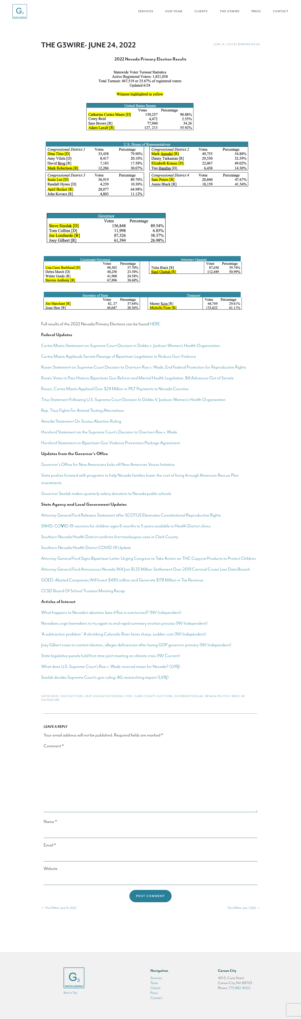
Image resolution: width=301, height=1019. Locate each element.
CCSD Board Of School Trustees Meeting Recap (83, 590)
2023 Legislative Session (104, 696)
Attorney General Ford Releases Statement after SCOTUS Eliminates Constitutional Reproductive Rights (131, 515)
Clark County (145, 696)
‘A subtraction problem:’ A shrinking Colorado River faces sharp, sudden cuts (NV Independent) (123, 634)
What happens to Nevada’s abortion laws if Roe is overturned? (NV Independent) (111, 612)
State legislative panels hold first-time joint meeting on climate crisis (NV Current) (110, 655)
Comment (54, 746)
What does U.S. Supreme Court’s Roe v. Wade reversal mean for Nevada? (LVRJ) (110, 666)
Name (50, 821)
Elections (165, 696)
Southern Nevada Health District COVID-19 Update (86, 547)
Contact (281, 11)
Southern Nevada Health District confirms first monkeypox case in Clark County (109, 536)
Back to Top (70, 992)
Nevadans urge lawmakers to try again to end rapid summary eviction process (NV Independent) (124, 623)
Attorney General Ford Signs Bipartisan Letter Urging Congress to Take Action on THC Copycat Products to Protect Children (148, 558)
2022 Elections (71, 696)
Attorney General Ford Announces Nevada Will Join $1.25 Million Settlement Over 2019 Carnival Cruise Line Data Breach (145, 569)
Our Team (173, 11)
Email (50, 845)
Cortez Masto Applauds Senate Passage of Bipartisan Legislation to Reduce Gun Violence (118, 356)
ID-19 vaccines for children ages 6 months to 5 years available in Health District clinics (137, 526)
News (236, 696)
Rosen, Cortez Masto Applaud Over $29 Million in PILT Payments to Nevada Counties (115, 388)
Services (145, 11)
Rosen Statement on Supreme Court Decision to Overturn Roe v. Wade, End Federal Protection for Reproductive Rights (143, 367)
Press (256, 11)
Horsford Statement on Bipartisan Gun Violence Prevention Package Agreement (110, 442)
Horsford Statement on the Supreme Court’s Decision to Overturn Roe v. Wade (109, 432)
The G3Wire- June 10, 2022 (58, 908)
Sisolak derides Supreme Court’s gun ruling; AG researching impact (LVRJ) (105, 677)
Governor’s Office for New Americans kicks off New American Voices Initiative (108, 464)
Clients (201, 11)
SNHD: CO (51, 526)
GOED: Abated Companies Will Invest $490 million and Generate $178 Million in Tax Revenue (122, 580)
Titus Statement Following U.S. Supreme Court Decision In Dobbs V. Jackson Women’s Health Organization (133, 399)
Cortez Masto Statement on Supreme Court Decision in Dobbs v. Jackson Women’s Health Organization (130, 345)
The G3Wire (230, 11)
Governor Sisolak (188, 696)
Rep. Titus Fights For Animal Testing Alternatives (82, 410)
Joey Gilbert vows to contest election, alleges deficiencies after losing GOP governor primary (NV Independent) (136, 645)
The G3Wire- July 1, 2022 (243, 908)
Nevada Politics (217, 696)
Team (154, 983)
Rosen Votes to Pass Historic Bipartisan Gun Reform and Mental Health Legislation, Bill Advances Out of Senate (137, 378)
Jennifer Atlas (249, 44)
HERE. (155, 324)
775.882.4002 (239, 988)
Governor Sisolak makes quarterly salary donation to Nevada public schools (106, 493)
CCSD (128, 696)
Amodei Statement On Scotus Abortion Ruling (81, 421)
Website (51, 868)
